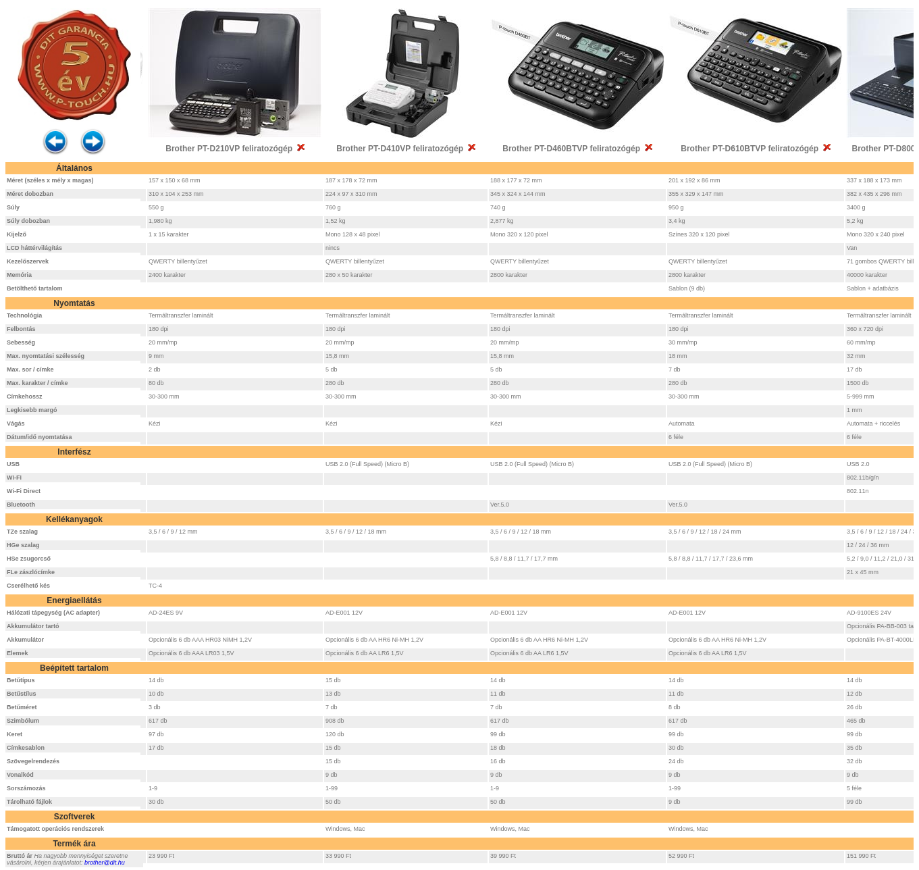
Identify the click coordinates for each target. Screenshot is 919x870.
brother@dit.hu (104, 862)
